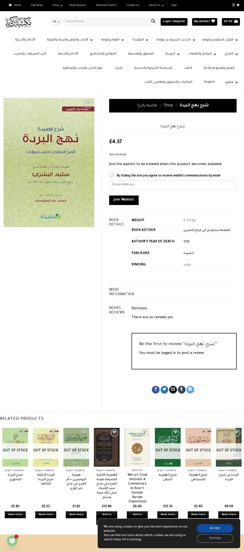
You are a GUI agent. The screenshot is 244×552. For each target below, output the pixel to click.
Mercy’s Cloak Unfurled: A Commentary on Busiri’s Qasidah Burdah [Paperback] (137, 488)
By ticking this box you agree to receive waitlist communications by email (168, 176)
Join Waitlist (124, 200)
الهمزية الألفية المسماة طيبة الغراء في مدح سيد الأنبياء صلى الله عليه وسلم (107, 486)
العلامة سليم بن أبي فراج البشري (206, 230)
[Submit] (153, 22)
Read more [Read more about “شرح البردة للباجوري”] (15, 514)
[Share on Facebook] (156, 390)
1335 (186, 242)
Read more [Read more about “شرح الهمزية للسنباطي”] (198, 514)
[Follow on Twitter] (238, 5)
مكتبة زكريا (147, 105)
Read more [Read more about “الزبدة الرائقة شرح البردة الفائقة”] (46, 514)
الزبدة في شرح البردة (229, 477)
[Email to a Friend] (173, 390)
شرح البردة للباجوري (15, 477)
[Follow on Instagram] (233, 5)
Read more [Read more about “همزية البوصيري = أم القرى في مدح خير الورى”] (76, 514)
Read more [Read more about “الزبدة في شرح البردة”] (229, 514)
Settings (215, 538)
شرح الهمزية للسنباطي (198, 477)
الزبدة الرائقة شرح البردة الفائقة (46, 480)
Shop (168, 105)
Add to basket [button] (106, 518)
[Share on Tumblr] (182, 390)
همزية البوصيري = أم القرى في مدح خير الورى (76, 482)
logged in (168, 353)
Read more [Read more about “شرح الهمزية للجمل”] (168, 514)
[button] (174, 22)
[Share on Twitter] (164, 390)
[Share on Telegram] (190, 390)
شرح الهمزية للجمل (168, 477)
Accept (215, 528)
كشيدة (188, 253)
